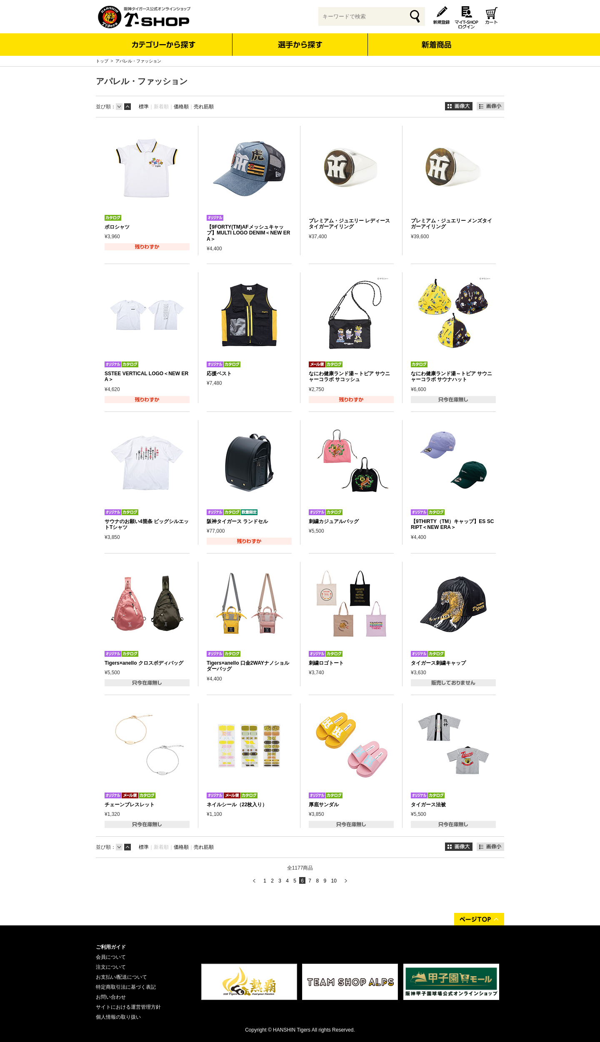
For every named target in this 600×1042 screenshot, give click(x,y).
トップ (102, 61)
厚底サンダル (324, 805)
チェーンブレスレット (130, 805)
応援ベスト (219, 373)
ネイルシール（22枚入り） (237, 805)
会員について (111, 957)
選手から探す (300, 44)
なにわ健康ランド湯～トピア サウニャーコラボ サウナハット (451, 376)
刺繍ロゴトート (326, 663)
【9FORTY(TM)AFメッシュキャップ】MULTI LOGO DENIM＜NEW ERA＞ (248, 233)
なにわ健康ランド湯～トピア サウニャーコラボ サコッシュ (349, 376)
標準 (144, 107)
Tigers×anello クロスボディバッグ (144, 663)
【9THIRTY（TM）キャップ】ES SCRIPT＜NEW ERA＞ (452, 524)
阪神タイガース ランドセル (237, 521)
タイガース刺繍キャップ (438, 663)
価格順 (181, 107)
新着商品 (436, 39)
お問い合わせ (111, 997)
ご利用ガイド (111, 947)
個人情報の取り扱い (118, 1017)
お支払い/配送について (121, 977)
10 (333, 881)
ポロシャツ (117, 227)
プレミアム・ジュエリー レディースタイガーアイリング (349, 223)
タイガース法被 (428, 805)
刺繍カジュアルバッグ (334, 521)
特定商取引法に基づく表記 (126, 987)
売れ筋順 (204, 107)
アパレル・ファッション (138, 61)
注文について (111, 967)
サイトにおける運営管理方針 (128, 1007)
